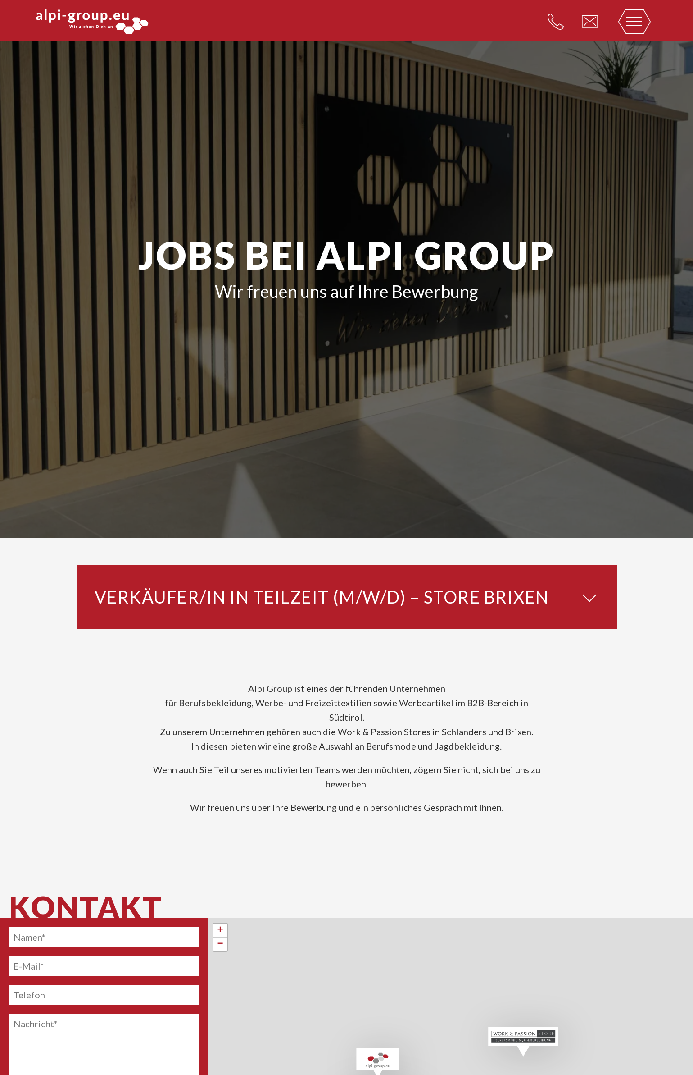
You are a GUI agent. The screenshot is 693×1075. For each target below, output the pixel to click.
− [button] (220, 944)
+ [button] (220, 930)
